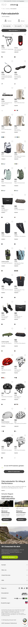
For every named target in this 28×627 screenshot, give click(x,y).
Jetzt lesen (5, 519)
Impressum (7, 623)
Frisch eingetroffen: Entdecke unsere (11, 1)
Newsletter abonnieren (9, 557)
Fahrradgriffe (18, 26)
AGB (2, 623)
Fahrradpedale (7, 26)
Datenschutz (14, 623)
